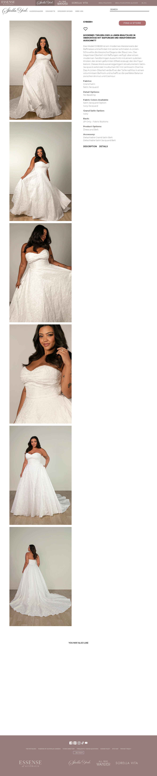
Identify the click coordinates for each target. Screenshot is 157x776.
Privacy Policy (125, 749)
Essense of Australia (8, 3)
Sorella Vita (79, 3)
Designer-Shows (65, 11)
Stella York (45, 3)
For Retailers (31, 749)
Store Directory (69, 749)
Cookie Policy (105, 749)
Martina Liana (25, 3)
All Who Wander (62, 3)
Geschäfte (50, 11)
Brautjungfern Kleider (126, 3)
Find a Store (132, 23)
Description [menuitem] (90, 146)
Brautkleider (105, 3)
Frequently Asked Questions (87, 749)
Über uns (79, 11)
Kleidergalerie (36, 11)
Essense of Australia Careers (49, 749)
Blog (144, 3)
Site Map (115, 749)
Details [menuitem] (103, 146)
